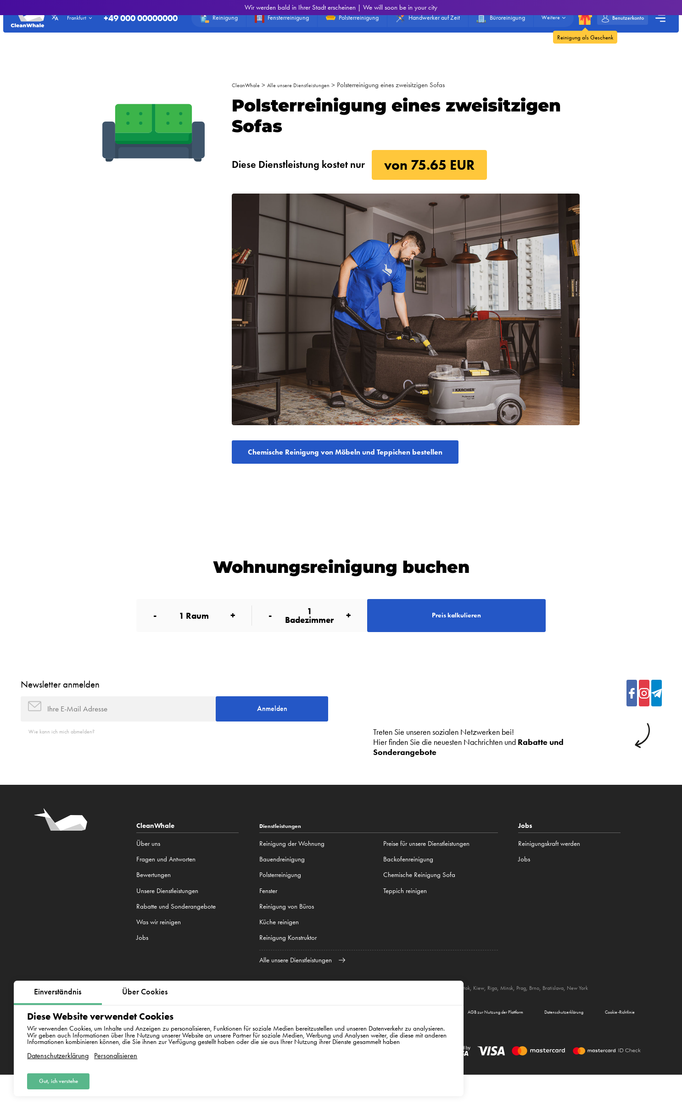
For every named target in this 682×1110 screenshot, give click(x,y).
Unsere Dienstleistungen (167, 914)
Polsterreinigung (280, 898)
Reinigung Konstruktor (288, 961)
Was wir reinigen (158, 945)
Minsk (559, 1011)
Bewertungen (153, 898)
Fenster (268, 914)
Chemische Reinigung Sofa (419, 898)
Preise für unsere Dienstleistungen (426, 867)
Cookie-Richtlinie (611, 1045)
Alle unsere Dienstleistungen (309, 85)
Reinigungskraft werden (549, 867)
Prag (576, 1011)
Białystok (504, 1011)
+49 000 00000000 (127, 21)
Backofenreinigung (408, 882)
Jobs (142, 961)
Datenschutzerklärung (58, 1051)
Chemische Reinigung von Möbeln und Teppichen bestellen (379, 455)
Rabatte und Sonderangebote (176, 930)
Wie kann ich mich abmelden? (69, 755)
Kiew (526, 1011)
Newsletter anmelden (60, 700)
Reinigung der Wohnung (291, 867)
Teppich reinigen (405, 914)
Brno (592, 1011)
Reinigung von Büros (286, 930)
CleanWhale (248, 85)
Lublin (482, 1011)
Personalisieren (115, 1051)
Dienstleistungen (285, 849)
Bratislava (614, 1011)
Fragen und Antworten (166, 882)
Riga (542, 1011)
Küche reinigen (279, 945)
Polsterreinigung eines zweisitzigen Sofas (406, 85)
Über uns (148, 867)
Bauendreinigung (282, 882)
